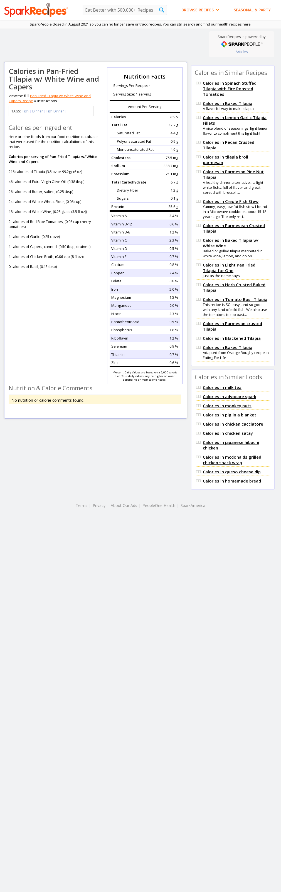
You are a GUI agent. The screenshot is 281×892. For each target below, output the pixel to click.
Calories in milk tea (222, 387)
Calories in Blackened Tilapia (232, 338)
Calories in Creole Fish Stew (230, 201)
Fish (26, 111)
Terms (81, 505)
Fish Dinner (55, 111)
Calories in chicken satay (228, 433)
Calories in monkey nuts (227, 405)
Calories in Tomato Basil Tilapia (235, 299)
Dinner (37, 111)
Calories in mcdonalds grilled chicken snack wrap (232, 459)
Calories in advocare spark (229, 396)
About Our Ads (124, 505)
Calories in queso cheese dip (232, 471)
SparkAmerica (193, 505)
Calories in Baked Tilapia (227, 103)
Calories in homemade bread (232, 481)
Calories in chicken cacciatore (233, 424)
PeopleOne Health (158, 505)
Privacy (99, 505)
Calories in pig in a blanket (229, 415)
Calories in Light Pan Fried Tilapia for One (229, 267)
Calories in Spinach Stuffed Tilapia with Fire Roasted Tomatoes (230, 88)
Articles (242, 51)
